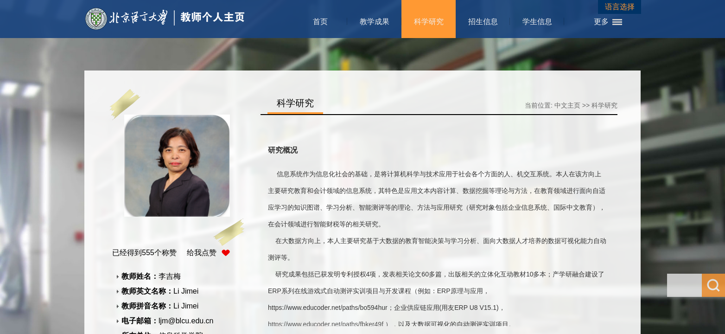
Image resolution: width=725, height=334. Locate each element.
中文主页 (567, 105)
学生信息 (537, 22)
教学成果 (374, 22)
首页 (320, 22)
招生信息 (483, 22)
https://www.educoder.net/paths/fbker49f (325, 324)
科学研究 (429, 22)
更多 (601, 22)
